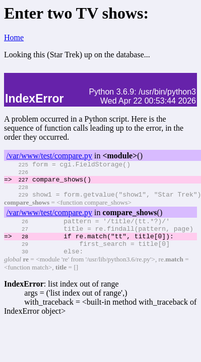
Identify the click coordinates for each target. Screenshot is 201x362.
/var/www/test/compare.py (49, 155)
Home (14, 37)
